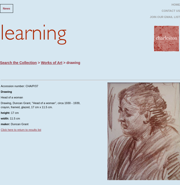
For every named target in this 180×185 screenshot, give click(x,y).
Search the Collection (18, 63)
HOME (176, 4)
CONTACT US (171, 10)
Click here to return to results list (21, 129)
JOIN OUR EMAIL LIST (165, 16)
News (6, 8)
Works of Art (51, 63)
